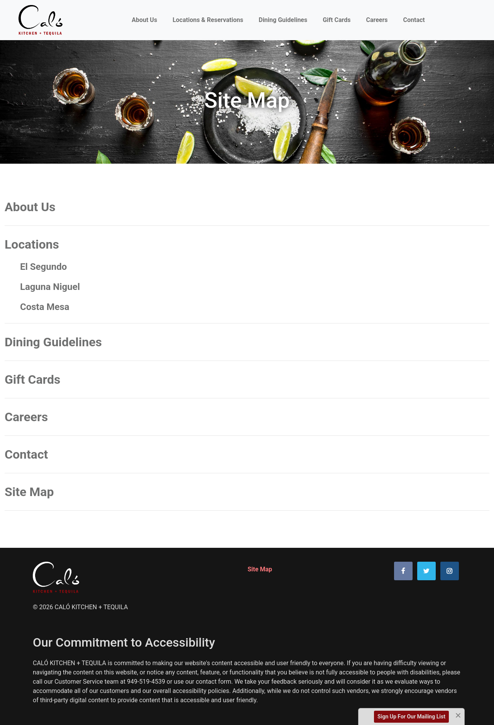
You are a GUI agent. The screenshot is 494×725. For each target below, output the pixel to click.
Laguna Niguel (50, 286)
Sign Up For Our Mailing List (411, 716)
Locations (32, 244)
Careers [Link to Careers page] (376, 20)
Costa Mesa (44, 307)
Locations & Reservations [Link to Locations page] (208, 20)
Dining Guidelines (53, 342)
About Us (146, 19)
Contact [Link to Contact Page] (414, 20)
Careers (26, 417)
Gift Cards (32, 379)
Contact (26, 454)
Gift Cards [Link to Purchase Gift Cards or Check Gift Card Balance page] (336, 20)
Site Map (29, 491)
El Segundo (43, 266)
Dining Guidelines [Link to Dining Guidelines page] (283, 20)
